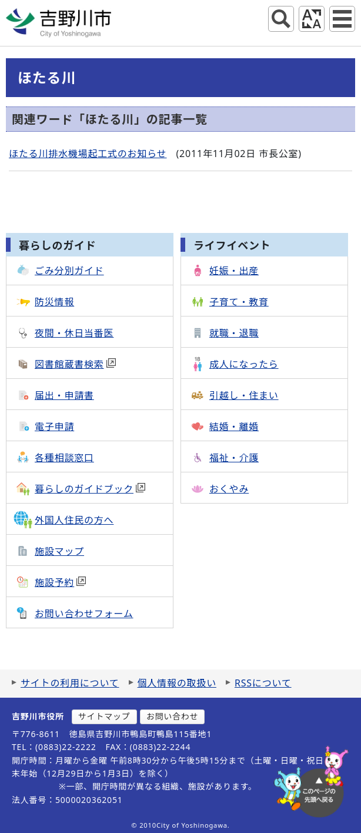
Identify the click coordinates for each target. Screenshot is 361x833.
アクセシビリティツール (312, 19)
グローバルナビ (342, 19)
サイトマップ (104, 716)
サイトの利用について (70, 683)
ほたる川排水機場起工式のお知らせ (87, 153)
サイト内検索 (281, 19)
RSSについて (263, 683)
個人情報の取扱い (177, 683)
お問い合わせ (172, 716)
